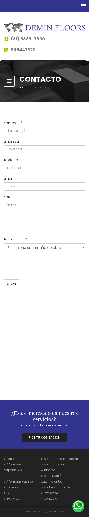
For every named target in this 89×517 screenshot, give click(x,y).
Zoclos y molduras (57, 487)
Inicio (23, 87)
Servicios (12, 499)
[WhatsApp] (78, 506)
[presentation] (40, 264)
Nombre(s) (13, 122)
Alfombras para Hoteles (61, 459)
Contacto (50, 499)
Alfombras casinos (20, 481)
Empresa (11, 141)
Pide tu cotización (44, 438)
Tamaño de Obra (18, 239)
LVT (8, 493)
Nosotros (12, 459)
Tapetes (12, 487)
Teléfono (11, 160)
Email (8, 178)
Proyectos (51, 493)
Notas (9, 197)
